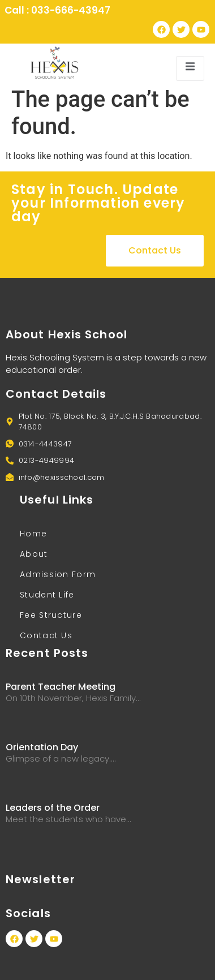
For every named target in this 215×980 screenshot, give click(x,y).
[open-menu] (190, 68)
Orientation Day (42, 747)
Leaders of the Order (53, 807)
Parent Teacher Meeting (60, 686)
